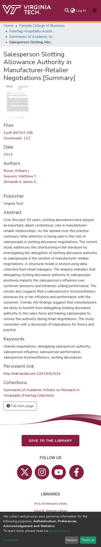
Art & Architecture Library (50, 503)
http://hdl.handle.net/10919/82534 (32, 373)
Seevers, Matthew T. (20, 176)
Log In (81, 10)
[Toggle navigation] (94, 10)
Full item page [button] (20, 406)
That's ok (88, 540)
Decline (71, 540)
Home (9, 25)
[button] (72, 10)
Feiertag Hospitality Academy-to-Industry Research (32, 31)
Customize (10, 540)
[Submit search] (67, 10)
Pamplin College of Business (42, 25)
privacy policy (59, 531)
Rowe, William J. (16, 170)
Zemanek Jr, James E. (20, 181)
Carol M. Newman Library (50, 510)
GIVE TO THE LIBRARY (50, 440)
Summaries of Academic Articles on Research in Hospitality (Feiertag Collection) (32, 36)
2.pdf (18, 132)
